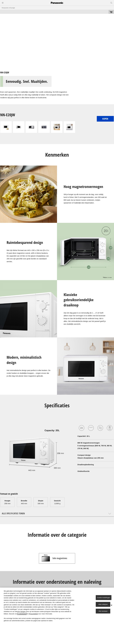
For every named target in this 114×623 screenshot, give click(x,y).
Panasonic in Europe (8, 8)
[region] (57, 605)
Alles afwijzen (103, 604)
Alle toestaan (103, 611)
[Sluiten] (111, 605)
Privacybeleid (33, 614)
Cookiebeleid (22, 614)
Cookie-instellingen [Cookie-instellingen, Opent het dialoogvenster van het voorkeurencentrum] (103, 597)
